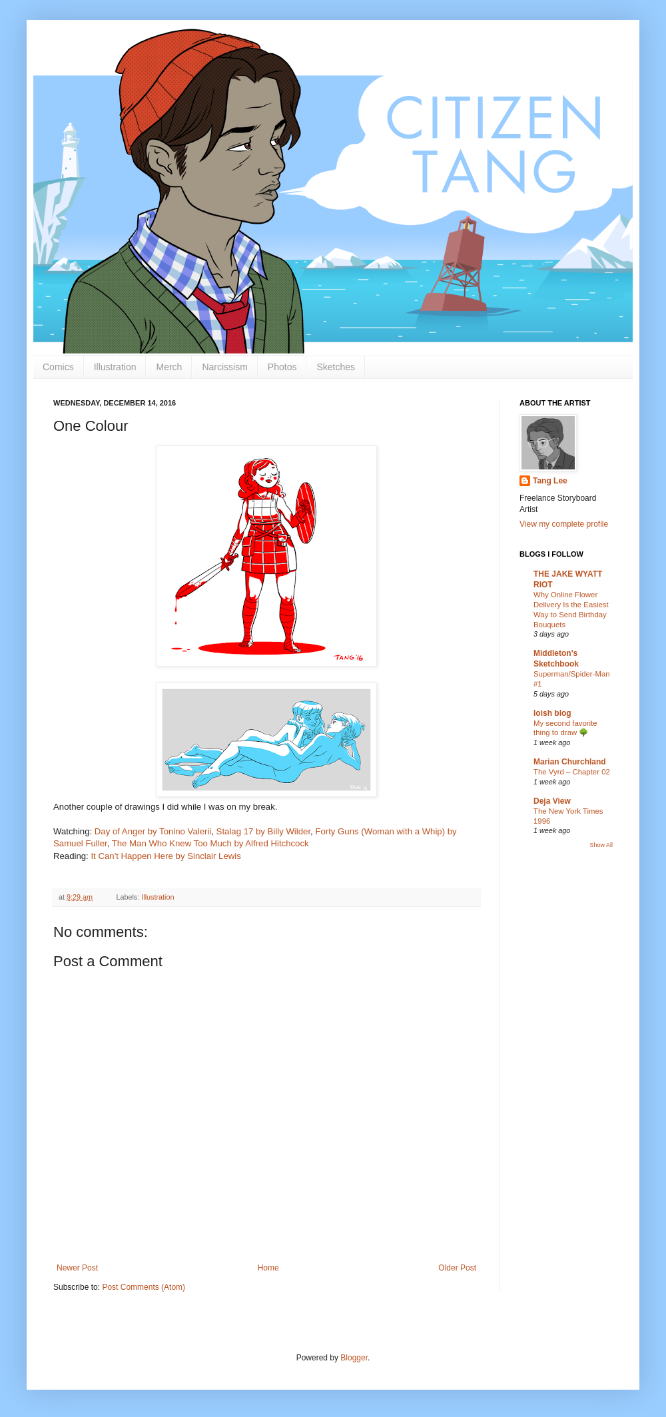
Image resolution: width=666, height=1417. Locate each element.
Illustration (115, 367)
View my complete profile (563, 524)
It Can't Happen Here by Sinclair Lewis (165, 856)
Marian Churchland (569, 761)
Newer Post (77, 1268)
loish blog (552, 713)
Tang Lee (550, 480)
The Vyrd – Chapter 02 (571, 772)
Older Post (457, 1268)
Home (268, 1268)
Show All (601, 845)
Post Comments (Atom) (143, 1287)
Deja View (552, 801)
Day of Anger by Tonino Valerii (153, 831)
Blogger (354, 1357)
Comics (58, 367)
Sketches (335, 367)
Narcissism (224, 367)
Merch (169, 367)
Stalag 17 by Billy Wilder (263, 831)
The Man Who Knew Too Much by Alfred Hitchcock (210, 843)
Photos (282, 367)
